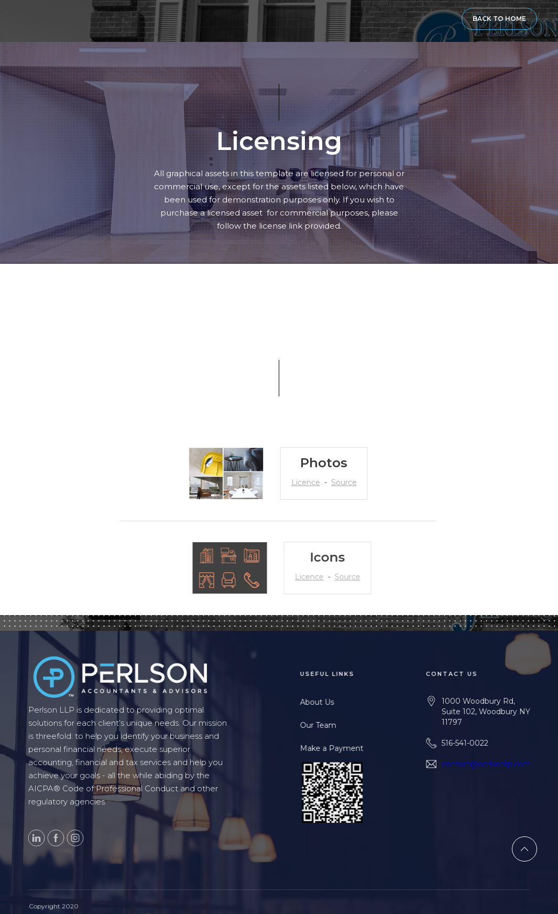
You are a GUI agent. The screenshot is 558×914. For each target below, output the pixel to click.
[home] (29, 18)
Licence (295, 482)
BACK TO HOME (499, 19)
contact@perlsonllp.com (510, 764)
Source (334, 482)
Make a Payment (350, 748)
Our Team (337, 725)
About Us (336, 702)
